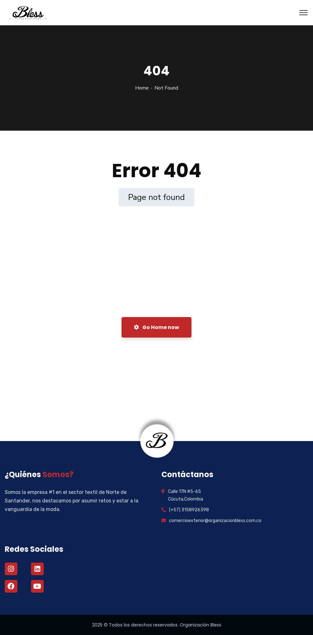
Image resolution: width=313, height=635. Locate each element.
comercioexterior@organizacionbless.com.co (215, 520)
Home (142, 87)
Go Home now (156, 327)
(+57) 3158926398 (189, 510)
